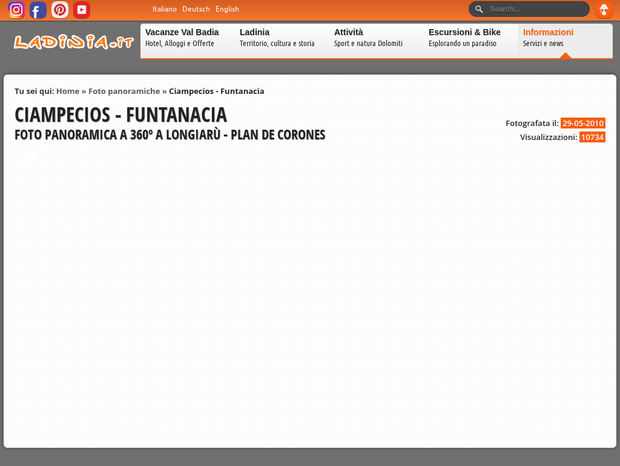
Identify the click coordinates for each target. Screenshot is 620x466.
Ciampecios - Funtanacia (217, 90)
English (227, 9)
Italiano (165, 9)
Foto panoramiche (124, 90)
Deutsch (196, 9)
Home (67, 90)
